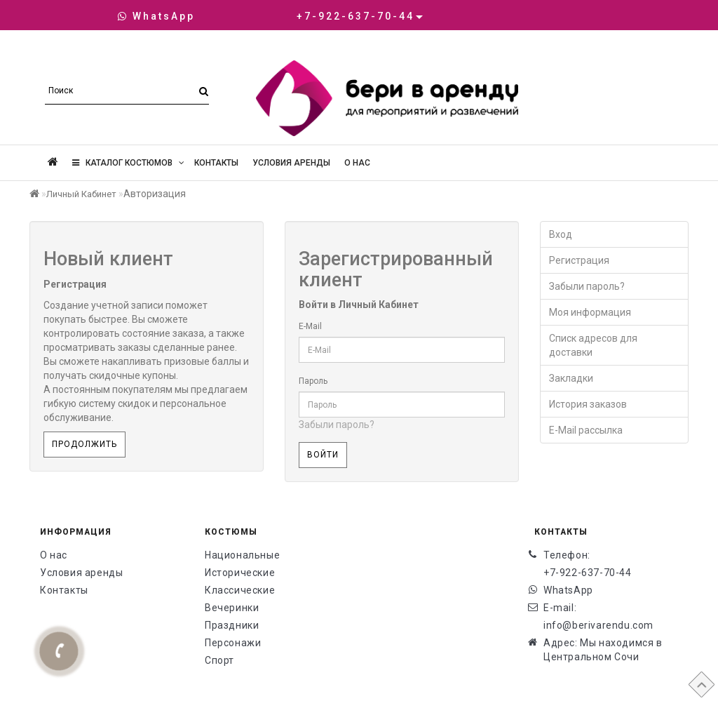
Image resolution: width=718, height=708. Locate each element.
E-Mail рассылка (586, 430)
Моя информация (590, 312)
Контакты (216, 163)
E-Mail (310, 326)
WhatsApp (156, 16)
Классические (240, 590)
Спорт (219, 660)
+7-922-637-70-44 (587, 572)
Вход (560, 234)
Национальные (242, 555)
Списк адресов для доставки (593, 345)
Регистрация (579, 260)
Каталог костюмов (128, 163)
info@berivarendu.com (598, 625)
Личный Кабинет (81, 194)
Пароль (313, 381)
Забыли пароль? (336, 424)
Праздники (232, 625)
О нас (357, 163)
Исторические (240, 572)
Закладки (571, 378)
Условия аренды (291, 163)
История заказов (588, 404)
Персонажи (233, 642)
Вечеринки (232, 607)
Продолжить (84, 444)
